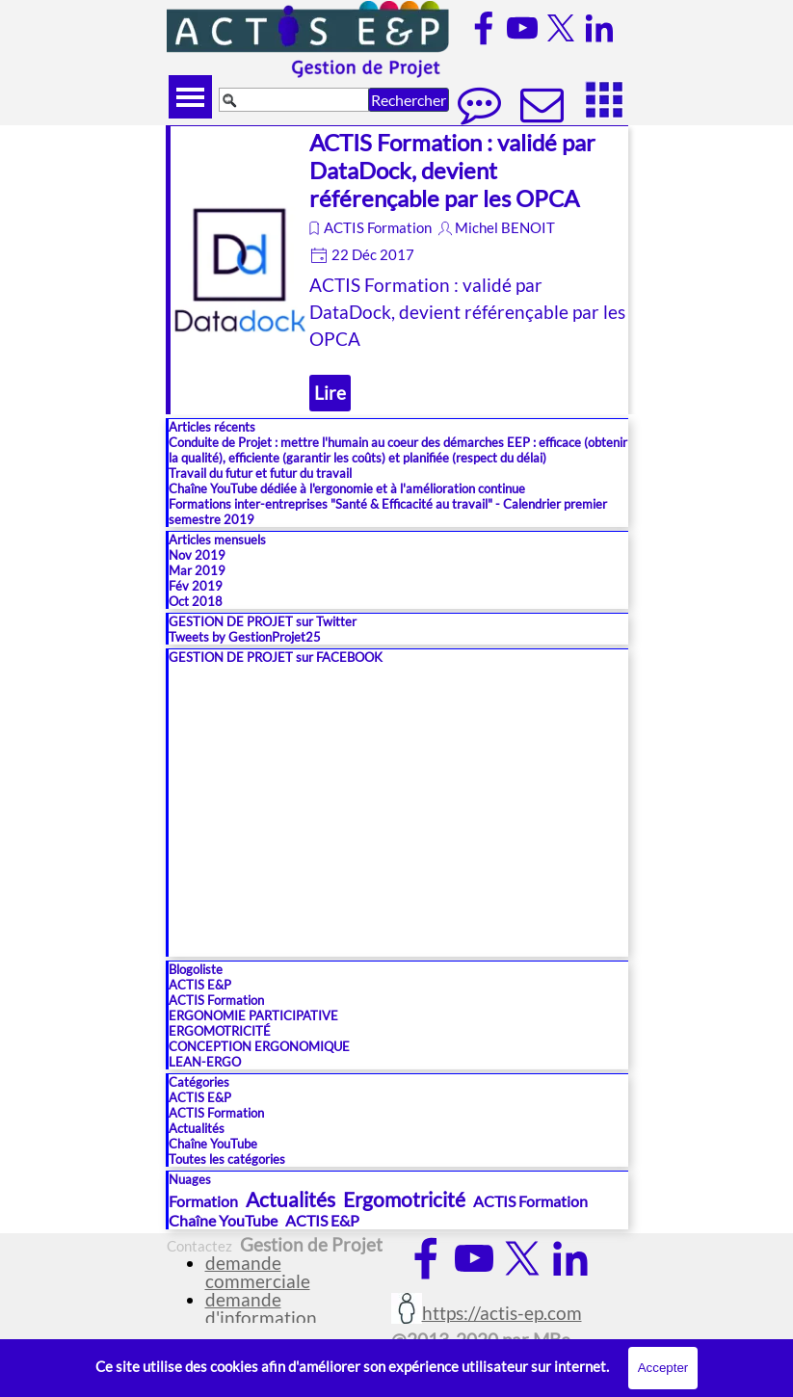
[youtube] (522, 28)
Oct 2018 (196, 601)
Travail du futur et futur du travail (260, 473)
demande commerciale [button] (257, 1272)
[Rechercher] (294, 100)
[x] (561, 28)
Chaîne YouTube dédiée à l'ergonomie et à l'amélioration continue (347, 488)
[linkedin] (599, 28)
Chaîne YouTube (213, 1143)
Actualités (197, 1128)
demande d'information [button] (261, 1309)
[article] (397, 269)
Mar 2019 (197, 570)
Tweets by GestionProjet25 (245, 637)
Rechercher (408, 100)
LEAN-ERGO (205, 1061)
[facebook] (483, 28)
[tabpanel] (499, 1323)
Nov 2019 (197, 555)
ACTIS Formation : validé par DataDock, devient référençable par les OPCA (452, 170)
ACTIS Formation (378, 228)
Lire (330, 393)
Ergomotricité (404, 1199)
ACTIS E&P (200, 984)
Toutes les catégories (227, 1159)
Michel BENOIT (505, 228)
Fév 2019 (196, 585)
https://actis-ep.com (502, 1313)
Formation (203, 1201)
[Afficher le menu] (190, 97)
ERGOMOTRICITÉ (220, 1031)
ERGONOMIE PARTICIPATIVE (253, 1015)
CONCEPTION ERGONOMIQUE (259, 1046)
